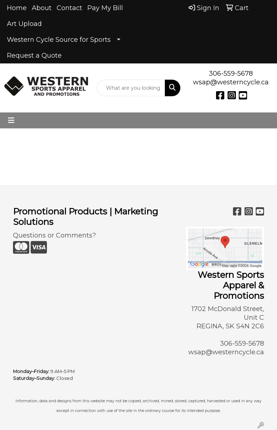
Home (17, 8)
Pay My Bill (105, 8)
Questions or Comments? (54, 235)
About (42, 8)
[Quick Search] (131, 88)
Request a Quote (34, 55)
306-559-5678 (231, 73)
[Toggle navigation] (11, 120)
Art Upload (24, 24)
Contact (69, 8)
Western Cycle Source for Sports (59, 40)
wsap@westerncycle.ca (231, 82)
